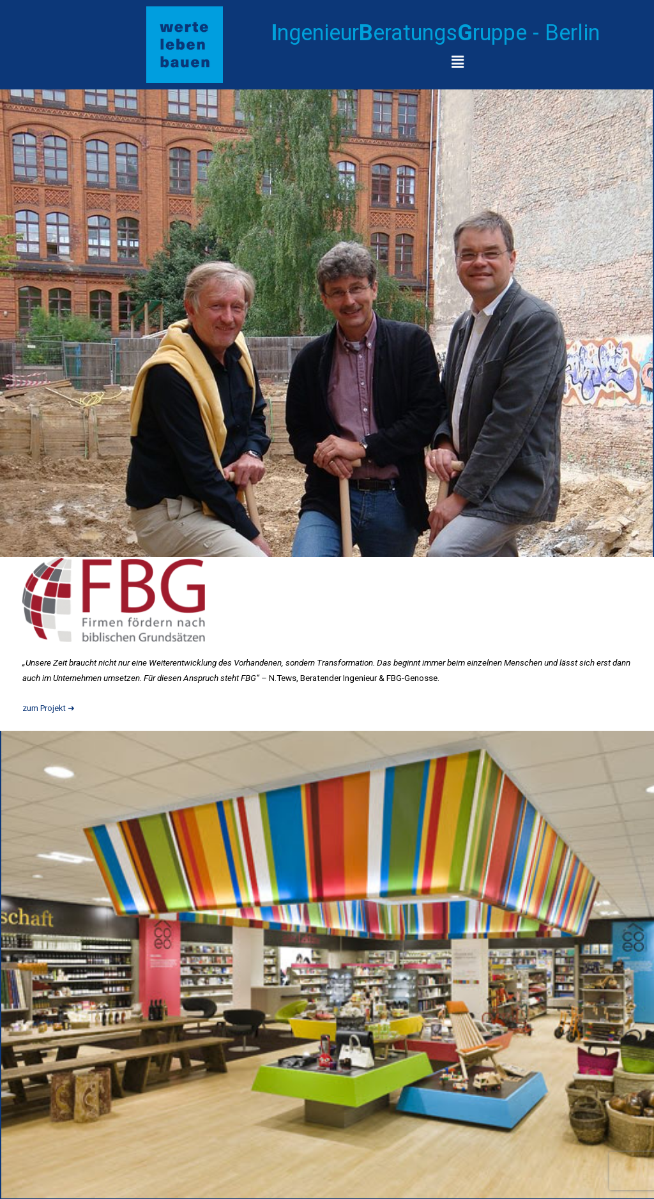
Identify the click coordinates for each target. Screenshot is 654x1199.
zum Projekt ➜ (49, 708)
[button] (457, 62)
